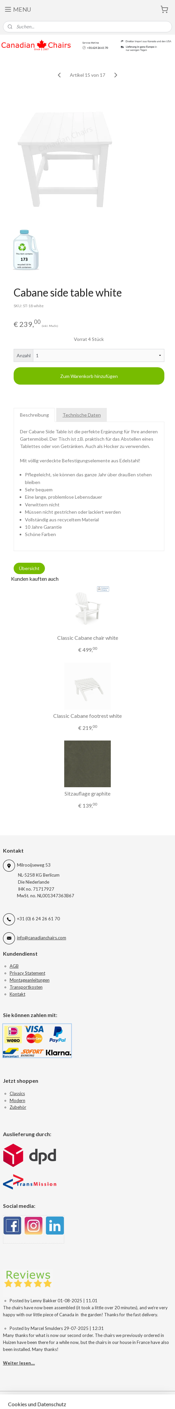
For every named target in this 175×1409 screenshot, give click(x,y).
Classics (17, 1093)
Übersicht (29, 568)
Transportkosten (26, 987)
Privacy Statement (27, 973)
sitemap (116, 1397)
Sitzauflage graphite (87, 793)
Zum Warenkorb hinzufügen (89, 376)
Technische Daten (82, 415)
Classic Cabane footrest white (87, 715)
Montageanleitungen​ (30, 980)
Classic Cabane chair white (87, 637)
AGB (14, 966)
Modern (17, 1100)
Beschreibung (34, 415)
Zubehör (18, 1107)
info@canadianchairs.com (41, 937)
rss (128, 1397)
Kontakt (17, 994)
